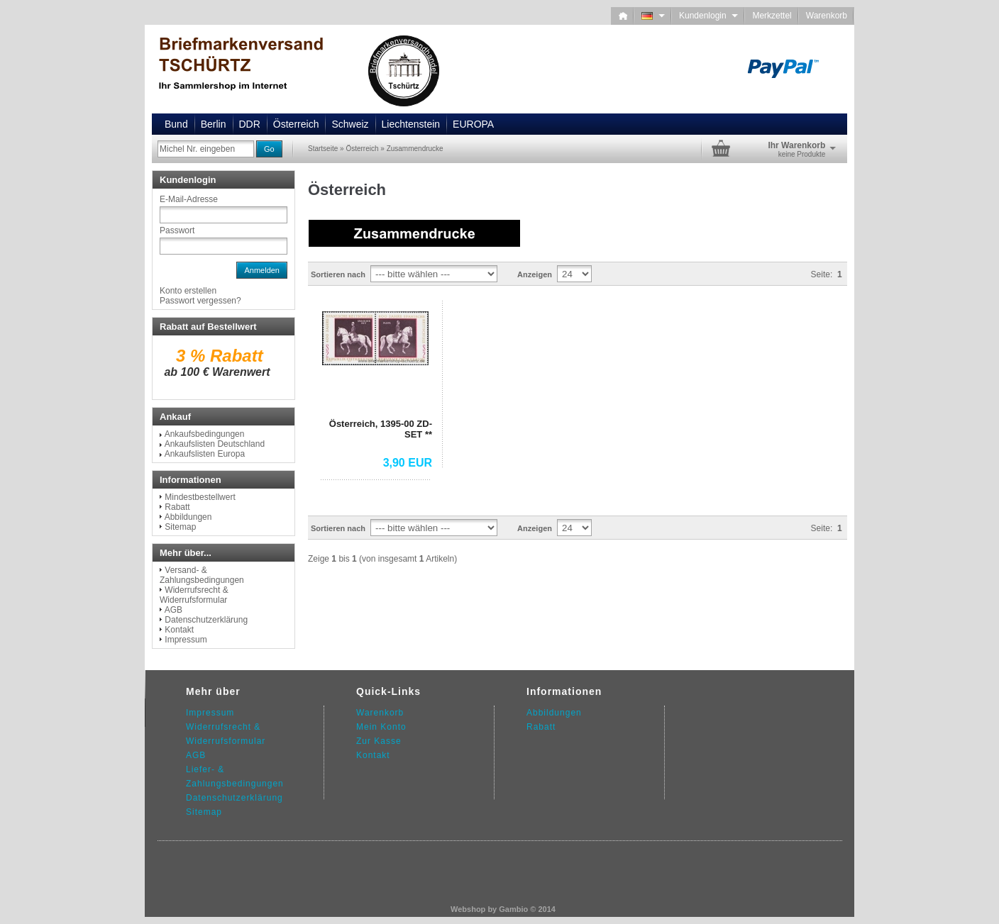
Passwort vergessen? (200, 301)
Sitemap (180, 527)
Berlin (213, 124)
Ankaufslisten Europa (205, 454)
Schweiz (349, 124)
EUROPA (473, 124)
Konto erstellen (188, 291)
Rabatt (177, 507)
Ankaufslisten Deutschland (215, 444)
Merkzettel (771, 16)
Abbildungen (188, 517)
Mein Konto (381, 727)
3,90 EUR (407, 463)
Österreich (296, 124)
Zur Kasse (379, 741)
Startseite (323, 148)
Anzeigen (534, 274)
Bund (176, 124)
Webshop (468, 909)
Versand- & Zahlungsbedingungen (202, 575)
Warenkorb (826, 16)
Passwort (177, 230)
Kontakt (179, 630)
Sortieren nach (338, 274)
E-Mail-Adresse (189, 199)
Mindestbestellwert (200, 497)
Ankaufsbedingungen (205, 434)
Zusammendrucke (415, 148)
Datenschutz (213, 798)
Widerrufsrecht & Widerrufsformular (194, 595)
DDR (249, 124)
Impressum (185, 640)
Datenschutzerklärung (206, 620)
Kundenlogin (708, 16)
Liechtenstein (411, 124)
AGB (173, 610)
